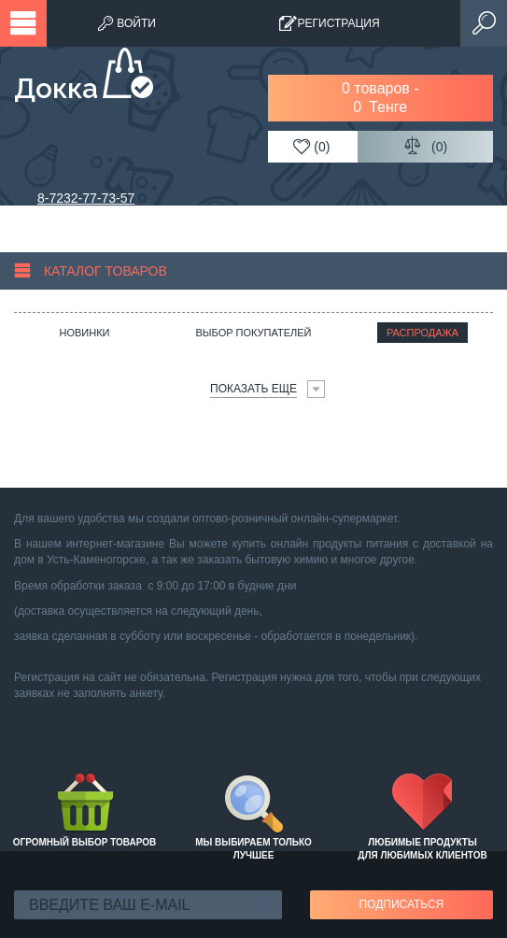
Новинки (84, 332)
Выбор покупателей (253, 332)
